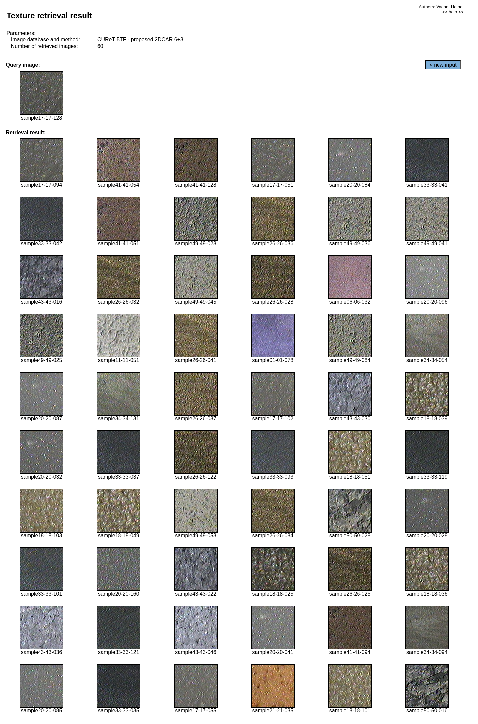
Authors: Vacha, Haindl (441, 6)
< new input (442, 65)
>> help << (453, 11)
